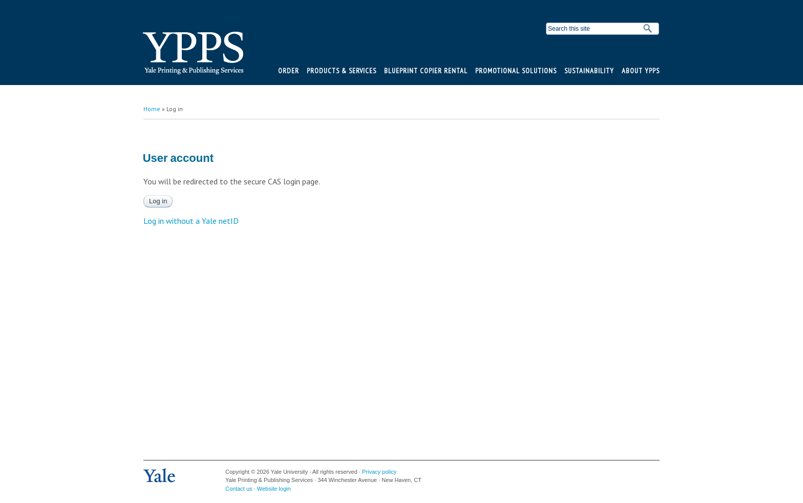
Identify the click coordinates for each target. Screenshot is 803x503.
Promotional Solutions (516, 70)
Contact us (238, 489)
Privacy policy (379, 472)
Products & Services (341, 70)
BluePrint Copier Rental (426, 70)
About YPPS (641, 70)
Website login (274, 489)
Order (288, 70)
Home (151, 109)
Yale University (159, 475)
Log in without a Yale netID (191, 221)
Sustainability (589, 70)
